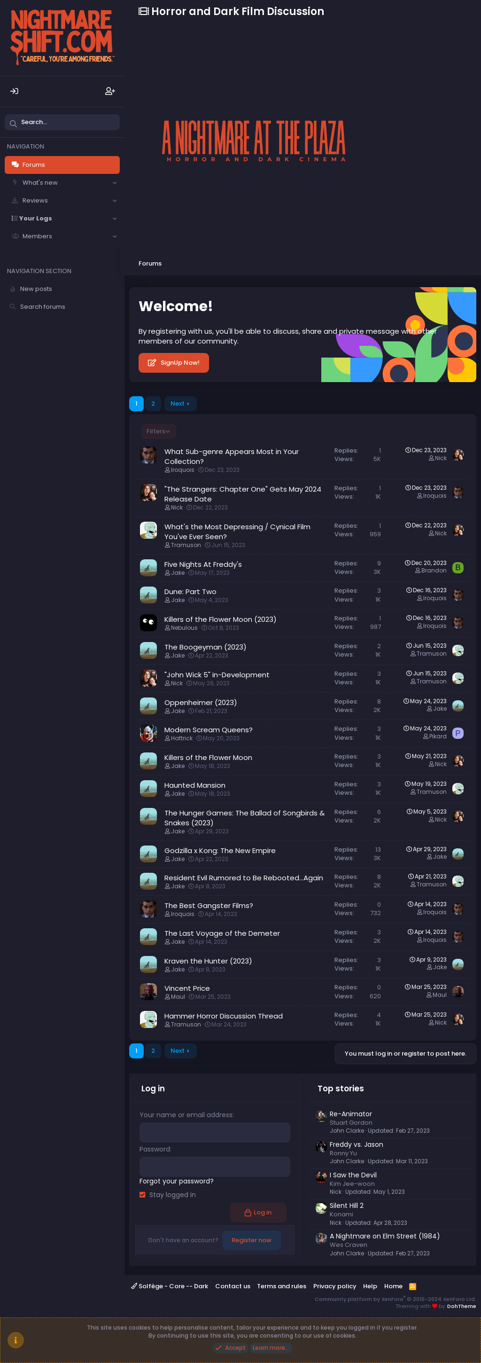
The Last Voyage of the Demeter (222, 933)
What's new (40, 182)
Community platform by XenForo (395, 1299)
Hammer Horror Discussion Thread (223, 1016)
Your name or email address (186, 1115)
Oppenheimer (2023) (200, 702)
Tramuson (186, 545)
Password (155, 1149)
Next (178, 403)
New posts (36, 288)
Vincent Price (187, 988)
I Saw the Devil (353, 1175)
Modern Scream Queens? (208, 730)
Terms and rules (281, 1286)
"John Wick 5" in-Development (217, 675)
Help (370, 1286)
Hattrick (182, 738)
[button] (114, 183)
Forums (34, 164)
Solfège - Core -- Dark (169, 1286)
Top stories (341, 1088)
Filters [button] (156, 431)
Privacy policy (335, 1286)
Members (37, 236)
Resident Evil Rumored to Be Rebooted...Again (243, 878)
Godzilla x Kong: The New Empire (220, 850)
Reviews (35, 200)
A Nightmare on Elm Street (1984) (385, 1236)
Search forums (42, 306)
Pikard (438, 736)
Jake (178, 573)
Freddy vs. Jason (356, 1144)
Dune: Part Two (190, 591)
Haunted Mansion (194, 785)
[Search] (62, 122)
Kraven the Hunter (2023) (208, 961)
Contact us (232, 1286)
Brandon (434, 570)
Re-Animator (351, 1114)
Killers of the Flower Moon (208, 757)
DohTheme (461, 1306)
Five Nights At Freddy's (203, 564)
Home (393, 1286)
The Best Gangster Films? (208, 905)
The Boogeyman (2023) (205, 647)
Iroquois (182, 470)
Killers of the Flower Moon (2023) (220, 619)
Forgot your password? (177, 1180)
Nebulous (184, 628)
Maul (178, 997)
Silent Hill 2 (347, 1205)
